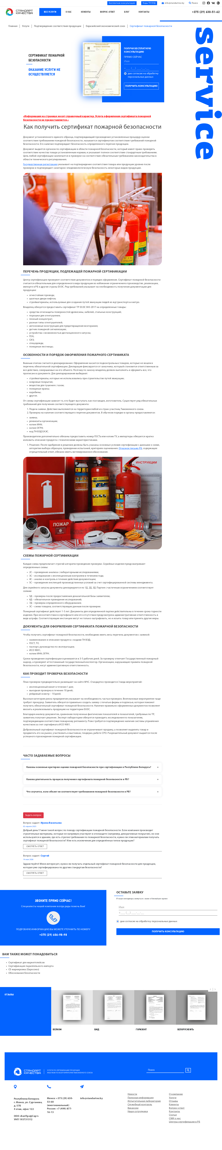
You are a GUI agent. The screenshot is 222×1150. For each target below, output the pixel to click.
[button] (210, 989)
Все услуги (50, 11)
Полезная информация (141, 1098)
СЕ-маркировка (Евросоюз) (23, 969)
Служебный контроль (140, 1104)
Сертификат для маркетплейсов (26, 962)
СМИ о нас (175, 1118)
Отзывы (173, 1101)
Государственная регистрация (40, 164)
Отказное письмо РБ (130, 448)
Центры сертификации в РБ (184, 1122)
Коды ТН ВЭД (149, 3)
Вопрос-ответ (107, 11)
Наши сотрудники (138, 1111)
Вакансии (133, 1108)
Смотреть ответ (35, 846)
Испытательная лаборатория (144, 1101)
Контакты (144, 11)
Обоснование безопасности (24, 973)
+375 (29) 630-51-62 (206, 12)
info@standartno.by (174, 3)
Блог (126, 11)
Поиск (193, 3)
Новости (132, 1094)
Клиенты (86, 11)
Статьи (173, 1115)
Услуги (172, 1098)
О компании (176, 1094)
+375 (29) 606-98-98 (53, 935)
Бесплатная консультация (122, 3)
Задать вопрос (33, 815)
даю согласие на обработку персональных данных (143, 75)
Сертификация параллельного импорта (30, 966)
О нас (69, 11)
